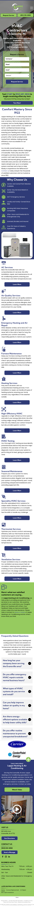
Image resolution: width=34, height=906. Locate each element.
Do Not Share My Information (16, 900)
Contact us (5, 171)
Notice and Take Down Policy (10, 902)
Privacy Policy (4, 900)
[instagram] (6, 856)
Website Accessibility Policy (24, 902)
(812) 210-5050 (7, 848)
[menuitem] (3, 890)
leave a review (20, 612)
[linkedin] (9, 856)
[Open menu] (31, 8)
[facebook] (2, 856)
